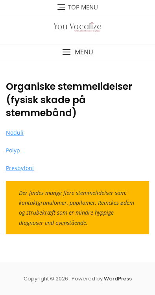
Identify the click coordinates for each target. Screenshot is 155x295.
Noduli (15, 132)
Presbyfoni (20, 168)
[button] (77, 52)
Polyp (13, 150)
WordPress (118, 278)
